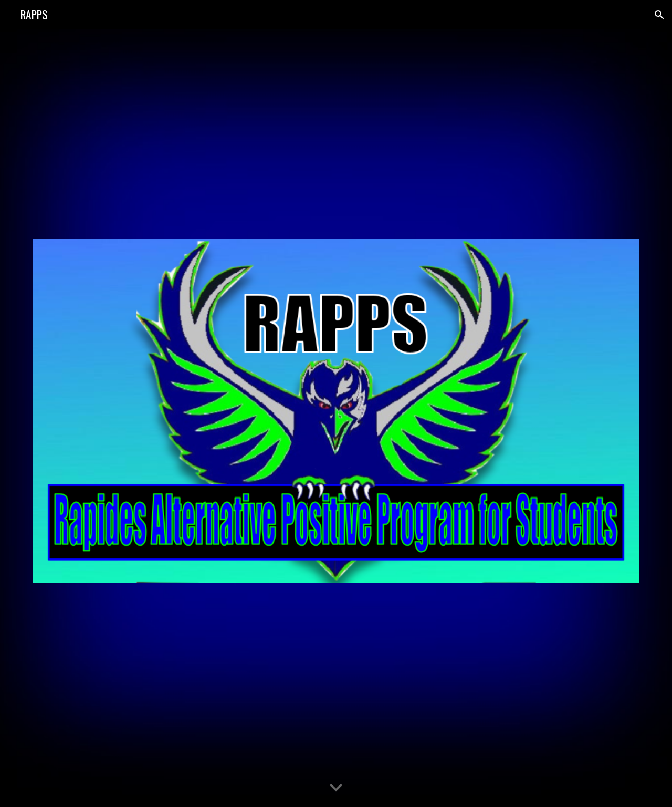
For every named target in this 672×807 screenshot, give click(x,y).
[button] (659, 14)
